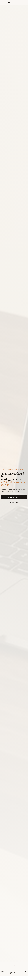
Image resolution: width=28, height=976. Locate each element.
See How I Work (14, 502)
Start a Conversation (14, 497)
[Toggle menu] (25, 2)
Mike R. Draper (5, 2)
